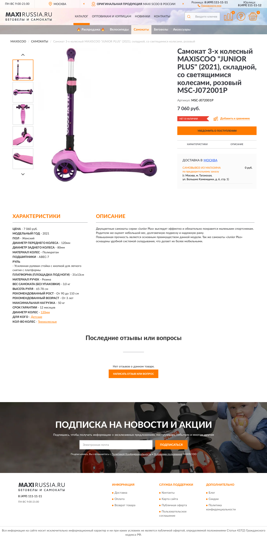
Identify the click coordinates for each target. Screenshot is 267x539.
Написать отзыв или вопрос (133, 374)
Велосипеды (119, 29)
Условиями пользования (168, 454)
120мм (45, 312)
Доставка (121, 492)
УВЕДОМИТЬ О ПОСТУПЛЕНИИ (217, 131)
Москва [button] (210, 160)
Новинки (142, 16)
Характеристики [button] (197, 144)
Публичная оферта (174, 505)
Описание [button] (236, 144)
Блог (212, 492)
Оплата (120, 499)
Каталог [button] (81, 16)
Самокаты (141, 29)
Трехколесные (47, 321)
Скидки (214, 499)
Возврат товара (125, 505)
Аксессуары (181, 29)
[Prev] (23, 54)
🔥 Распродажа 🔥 (91, 29)
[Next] (23, 174)
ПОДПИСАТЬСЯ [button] (171, 444)
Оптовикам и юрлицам (111, 16)
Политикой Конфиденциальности (131, 454)
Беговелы (161, 29)
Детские (36, 317)
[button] (209, 5)
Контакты (162, 16)
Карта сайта (170, 499)
